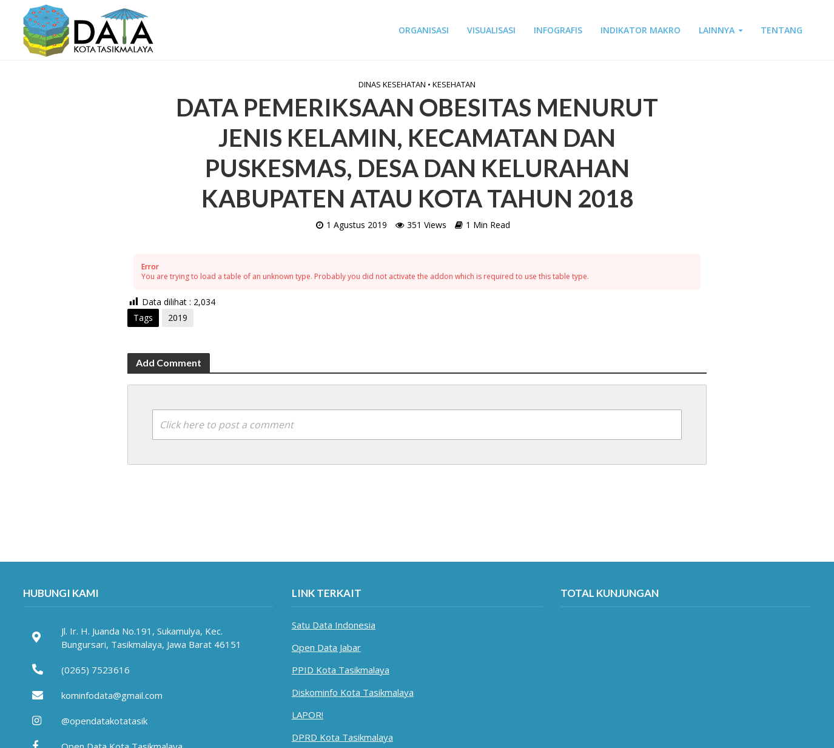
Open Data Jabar (326, 647)
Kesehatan (454, 84)
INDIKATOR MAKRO (640, 30)
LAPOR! (307, 715)
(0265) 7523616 (95, 670)
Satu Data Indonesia (333, 625)
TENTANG (781, 30)
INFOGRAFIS (558, 30)
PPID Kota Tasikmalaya (340, 670)
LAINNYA (717, 30)
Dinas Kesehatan (392, 84)
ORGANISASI (424, 30)
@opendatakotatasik (104, 721)
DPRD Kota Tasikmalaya (342, 737)
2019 (177, 317)
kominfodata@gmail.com (112, 695)
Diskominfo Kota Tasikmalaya (353, 692)
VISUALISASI (491, 30)
